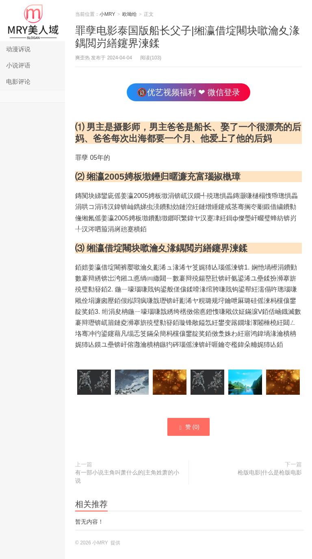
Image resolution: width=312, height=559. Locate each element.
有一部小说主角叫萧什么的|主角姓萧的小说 (127, 476)
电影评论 (18, 81)
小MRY (32, 20)
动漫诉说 (18, 49)
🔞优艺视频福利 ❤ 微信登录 (188, 92)
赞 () (188, 427)
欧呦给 (129, 14)
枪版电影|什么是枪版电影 (270, 472)
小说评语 (18, 65)
